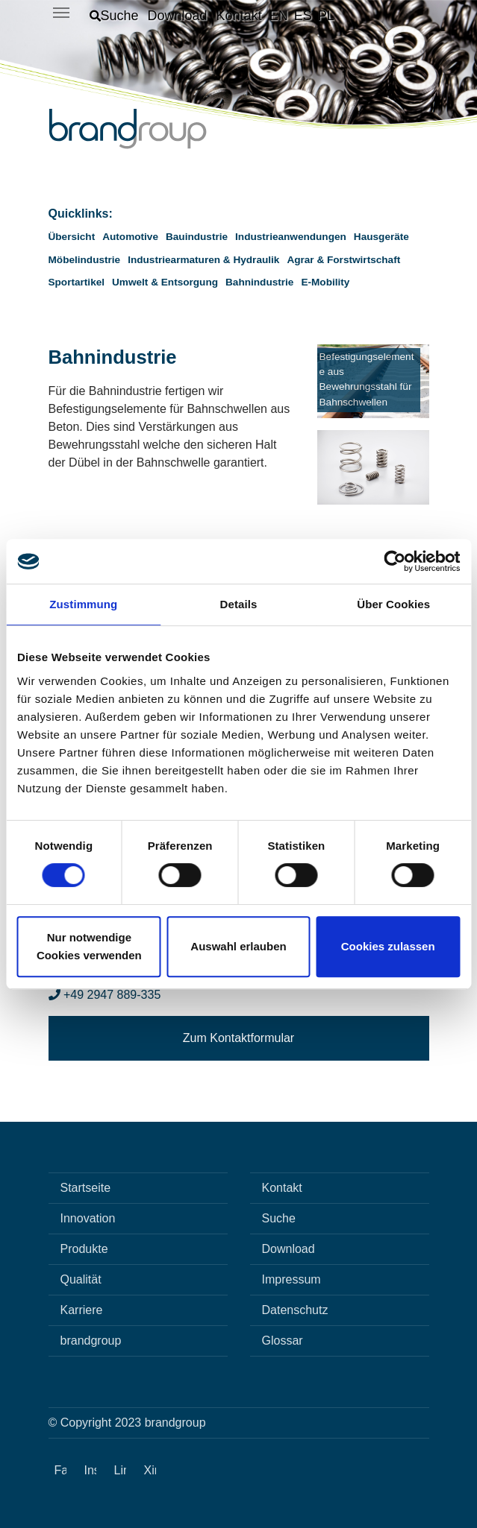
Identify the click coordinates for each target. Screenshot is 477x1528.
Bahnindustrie (259, 282)
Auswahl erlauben (238, 946)
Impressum (291, 1279)
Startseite (85, 1187)
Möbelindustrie (85, 259)
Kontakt (282, 1187)
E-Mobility (325, 282)
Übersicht (72, 236)
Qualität (81, 1279)
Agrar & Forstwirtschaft (343, 259)
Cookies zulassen (388, 946)
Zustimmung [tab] (83, 604)
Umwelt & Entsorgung (165, 282)
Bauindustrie (197, 236)
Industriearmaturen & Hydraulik (203, 259)
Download (288, 1249)
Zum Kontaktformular (238, 1038)
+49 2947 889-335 (105, 994)
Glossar (282, 1340)
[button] (114, 16)
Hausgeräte (381, 236)
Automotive (130, 236)
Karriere (81, 1310)
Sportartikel (77, 282)
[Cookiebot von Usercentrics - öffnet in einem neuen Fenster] (394, 561)
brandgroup (91, 1340)
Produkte (84, 1249)
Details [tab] (239, 604)
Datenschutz (295, 1310)
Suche (279, 1218)
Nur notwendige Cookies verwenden (89, 946)
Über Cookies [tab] (393, 604)
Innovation (88, 1218)
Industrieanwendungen (290, 236)
